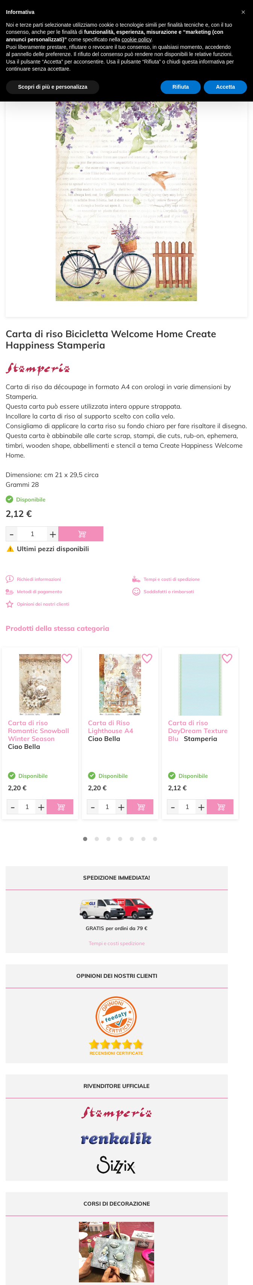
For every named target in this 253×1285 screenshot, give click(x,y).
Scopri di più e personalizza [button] (52, 87)
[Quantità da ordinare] (32, 534)
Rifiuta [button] (181, 87)
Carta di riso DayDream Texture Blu (198, 725)
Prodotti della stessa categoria (57, 628)
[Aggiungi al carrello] (80, 533)
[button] (243, 12)
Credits (230, 1275)
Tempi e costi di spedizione (166, 579)
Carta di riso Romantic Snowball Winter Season (38, 725)
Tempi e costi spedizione (64, 943)
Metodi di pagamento (34, 591)
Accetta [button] (225, 87)
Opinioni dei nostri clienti (37, 604)
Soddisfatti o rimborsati (163, 591)
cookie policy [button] (136, 39)
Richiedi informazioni (33, 579)
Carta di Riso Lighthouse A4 (110, 721)
